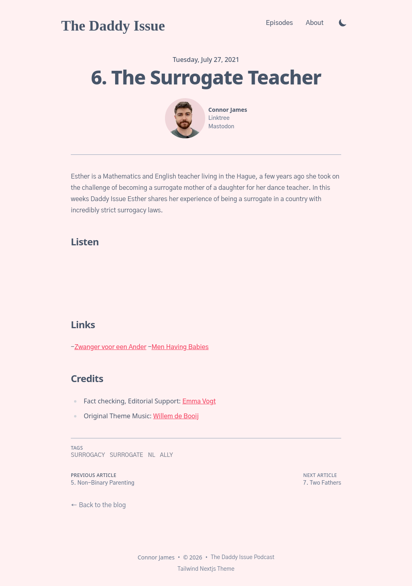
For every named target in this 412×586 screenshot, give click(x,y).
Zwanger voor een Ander (110, 347)
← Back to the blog (98, 505)
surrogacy (88, 455)
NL (151, 455)
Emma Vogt (199, 401)
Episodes (279, 23)
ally (166, 455)
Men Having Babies (180, 347)
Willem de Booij (176, 416)
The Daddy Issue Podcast (242, 557)
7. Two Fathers (322, 483)
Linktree (219, 118)
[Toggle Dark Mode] (342, 22)
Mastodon (221, 127)
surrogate (126, 455)
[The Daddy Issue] (113, 22)
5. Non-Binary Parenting (102, 483)
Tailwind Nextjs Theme (205, 569)
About (314, 23)
